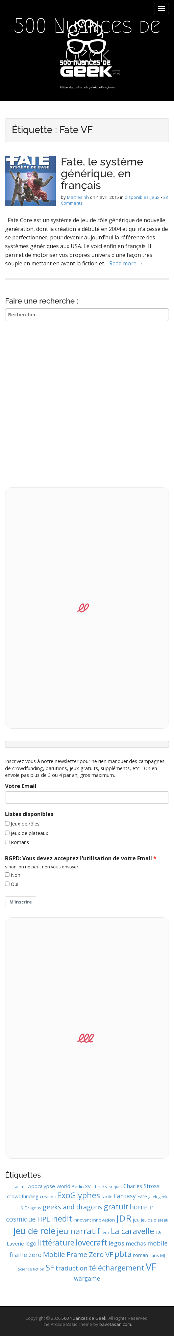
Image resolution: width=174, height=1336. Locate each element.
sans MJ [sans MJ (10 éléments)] (157, 1255)
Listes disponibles (29, 814)
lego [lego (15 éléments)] (30, 1243)
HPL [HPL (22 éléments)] (43, 1219)
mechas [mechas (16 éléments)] (136, 1243)
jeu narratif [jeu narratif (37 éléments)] (78, 1230)
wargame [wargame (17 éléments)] (87, 1278)
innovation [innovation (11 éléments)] (103, 1220)
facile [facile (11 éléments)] (107, 1197)
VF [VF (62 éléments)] (151, 1267)
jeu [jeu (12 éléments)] (136, 1219)
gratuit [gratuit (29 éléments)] (116, 1206)
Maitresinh (78, 197)
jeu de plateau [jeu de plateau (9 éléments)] (154, 1220)
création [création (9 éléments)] (48, 1196)
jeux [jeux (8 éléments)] (105, 1232)
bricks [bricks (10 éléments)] (101, 1186)
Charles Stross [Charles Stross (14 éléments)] (141, 1186)
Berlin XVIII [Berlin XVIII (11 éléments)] (83, 1186)
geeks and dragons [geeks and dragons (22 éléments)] (72, 1206)
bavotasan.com (115, 1324)
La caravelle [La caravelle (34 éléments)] (132, 1231)
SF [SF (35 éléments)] (50, 1267)
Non (15, 875)
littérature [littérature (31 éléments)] (56, 1242)
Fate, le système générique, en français (102, 173)
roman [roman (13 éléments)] (140, 1255)
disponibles (137, 197)
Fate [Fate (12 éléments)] (142, 1196)
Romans (20, 842)
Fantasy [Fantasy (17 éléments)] (125, 1196)
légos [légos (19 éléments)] (116, 1243)
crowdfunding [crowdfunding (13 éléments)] (23, 1196)
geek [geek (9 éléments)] (152, 1196)
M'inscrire (20, 902)
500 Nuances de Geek (87, 40)
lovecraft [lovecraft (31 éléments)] (91, 1242)
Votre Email (20, 786)
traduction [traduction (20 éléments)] (71, 1268)
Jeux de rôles (25, 823)
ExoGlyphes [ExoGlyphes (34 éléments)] (78, 1195)
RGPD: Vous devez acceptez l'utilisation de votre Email (78, 858)
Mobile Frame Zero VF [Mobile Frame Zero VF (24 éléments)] (78, 1254)
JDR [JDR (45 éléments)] (123, 1218)
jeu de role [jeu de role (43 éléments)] (34, 1231)
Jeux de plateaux (29, 833)
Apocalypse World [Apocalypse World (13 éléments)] (49, 1186)
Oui (14, 884)
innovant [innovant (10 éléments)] (82, 1220)
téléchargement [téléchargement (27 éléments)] (116, 1268)
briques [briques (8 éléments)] (115, 1186)
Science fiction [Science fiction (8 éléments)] (31, 1269)
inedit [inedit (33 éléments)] (61, 1218)
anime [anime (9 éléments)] (21, 1186)
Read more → (126, 263)
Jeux (155, 197)
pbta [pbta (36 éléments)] (123, 1253)
